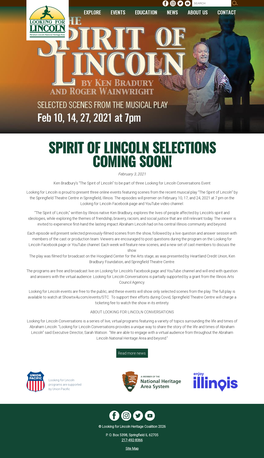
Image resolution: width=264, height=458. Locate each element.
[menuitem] (165, 3)
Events (118, 12)
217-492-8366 (132, 440)
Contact (226, 12)
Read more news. (132, 353)
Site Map (132, 449)
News (172, 12)
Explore (92, 12)
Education (146, 12)
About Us (198, 12)
